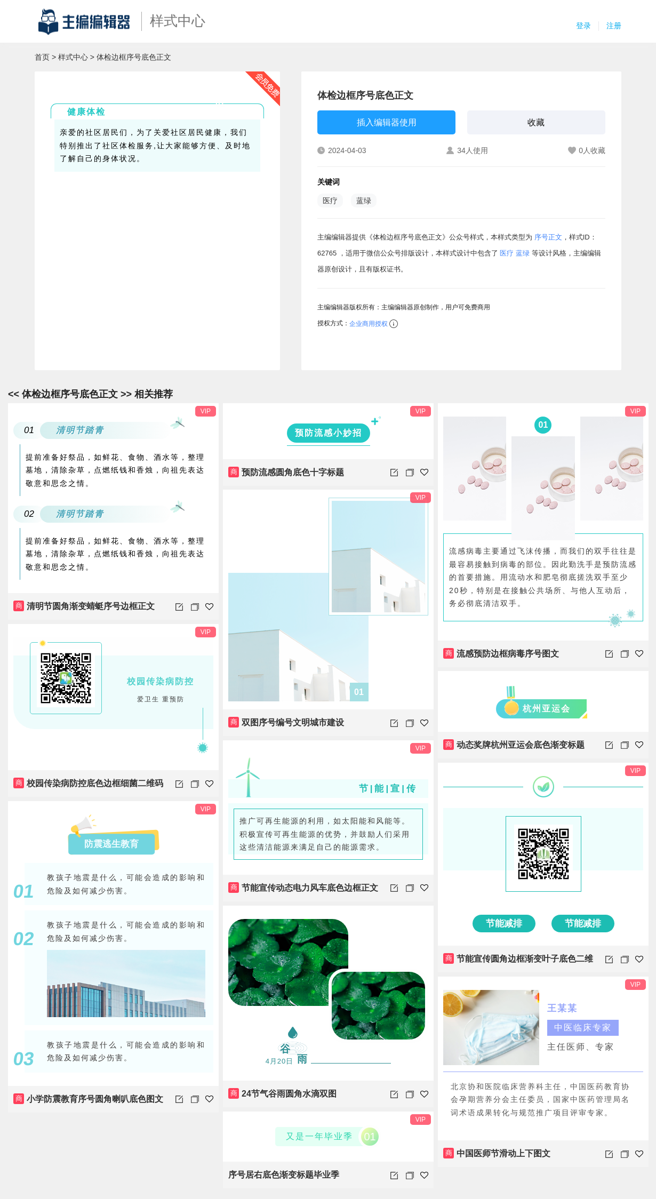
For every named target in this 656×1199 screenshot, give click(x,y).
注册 (613, 25)
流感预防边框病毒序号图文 (501, 653)
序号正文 (548, 237)
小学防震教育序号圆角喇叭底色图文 (88, 1098)
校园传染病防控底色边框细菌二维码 (88, 783)
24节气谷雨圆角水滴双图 (282, 1093)
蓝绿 (363, 200)
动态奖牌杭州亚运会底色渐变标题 (514, 744)
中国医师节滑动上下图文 (496, 1153)
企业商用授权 (368, 323)
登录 (583, 25)
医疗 (330, 200)
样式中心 (73, 57)
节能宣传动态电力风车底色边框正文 (303, 887)
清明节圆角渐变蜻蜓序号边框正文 (84, 606)
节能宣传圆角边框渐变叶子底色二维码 (518, 962)
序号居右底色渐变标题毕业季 (283, 1174)
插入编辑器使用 (387, 122)
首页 (42, 57)
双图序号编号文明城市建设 (286, 722)
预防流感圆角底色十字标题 (286, 472)
